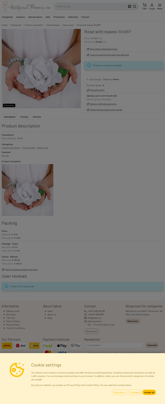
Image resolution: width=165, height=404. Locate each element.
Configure (135, 392)
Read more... (120, 392)
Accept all (149, 392)
